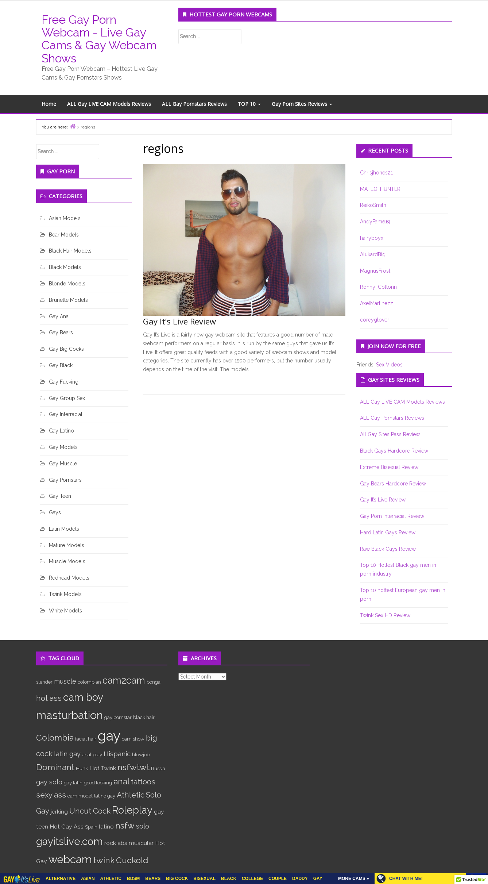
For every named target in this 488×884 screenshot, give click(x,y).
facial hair (85, 739)
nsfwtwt (133, 767)
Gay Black (61, 365)
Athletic (130, 795)
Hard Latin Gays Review (387, 532)
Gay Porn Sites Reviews (302, 103)
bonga (153, 682)
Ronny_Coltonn (378, 287)
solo (142, 826)
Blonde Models (67, 284)
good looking (98, 782)
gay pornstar (118, 717)
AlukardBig (373, 254)
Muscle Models (67, 561)
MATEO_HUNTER (380, 189)
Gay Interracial (65, 414)
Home (49, 103)
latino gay (104, 796)
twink (104, 860)
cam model (80, 796)
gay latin (73, 782)
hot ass (49, 698)
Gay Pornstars (65, 480)
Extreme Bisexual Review (389, 467)
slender (44, 682)
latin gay (67, 754)
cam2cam (123, 680)
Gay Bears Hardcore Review (393, 484)
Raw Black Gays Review (388, 549)
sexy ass (51, 795)
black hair (144, 717)
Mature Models (66, 545)
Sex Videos (389, 365)
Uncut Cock (90, 811)
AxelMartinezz (376, 303)
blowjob (141, 754)
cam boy (83, 697)
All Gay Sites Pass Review (390, 434)
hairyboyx (371, 238)
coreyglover (374, 320)
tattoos (143, 781)
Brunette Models (68, 300)
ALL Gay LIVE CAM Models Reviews (109, 103)
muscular (141, 842)
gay (109, 736)
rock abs (115, 842)
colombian (89, 682)
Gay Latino (61, 431)
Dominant (55, 767)
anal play (92, 754)
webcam (70, 859)
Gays (55, 512)
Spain (91, 827)
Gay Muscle (63, 463)
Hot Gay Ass (67, 826)
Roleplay (132, 810)
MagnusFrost (375, 271)
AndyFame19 (375, 221)
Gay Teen (60, 496)
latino (106, 826)
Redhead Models (69, 578)
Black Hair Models (70, 251)
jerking (59, 811)
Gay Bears (61, 332)
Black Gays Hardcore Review (394, 451)
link (481, 770)
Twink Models (65, 594)
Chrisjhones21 (376, 173)
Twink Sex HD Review (385, 615)
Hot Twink (102, 768)
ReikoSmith (373, 205)
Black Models (65, 267)
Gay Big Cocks (66, 349)
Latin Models (64, 529)
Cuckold (132, 860)
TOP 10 (249, 103)
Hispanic (117, 754)
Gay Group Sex (67, 398)
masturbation (69, 715)
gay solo (49, 782)
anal (121, 781)
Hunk (82, 768)
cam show (133, 739)
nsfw (125, 825)
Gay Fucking (63, 382)
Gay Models (63, 447)
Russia (158, 768)
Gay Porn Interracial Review (392, 516)
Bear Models (64, 235)
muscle (65, 681)
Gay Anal (59, 316)
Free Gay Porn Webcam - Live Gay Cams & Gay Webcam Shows (99, 39)
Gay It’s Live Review (179, 321)
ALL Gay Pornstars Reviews (194, 103)
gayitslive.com (69, 841)
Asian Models (65, 218)
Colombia (55, 737)
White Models (65, 611)
